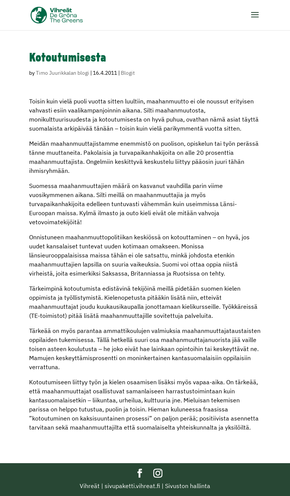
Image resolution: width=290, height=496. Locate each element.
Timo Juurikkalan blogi (62, 72)
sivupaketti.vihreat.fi (132, 486)
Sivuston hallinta (187, 486)
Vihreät (90, 486)
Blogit (128, 72)
